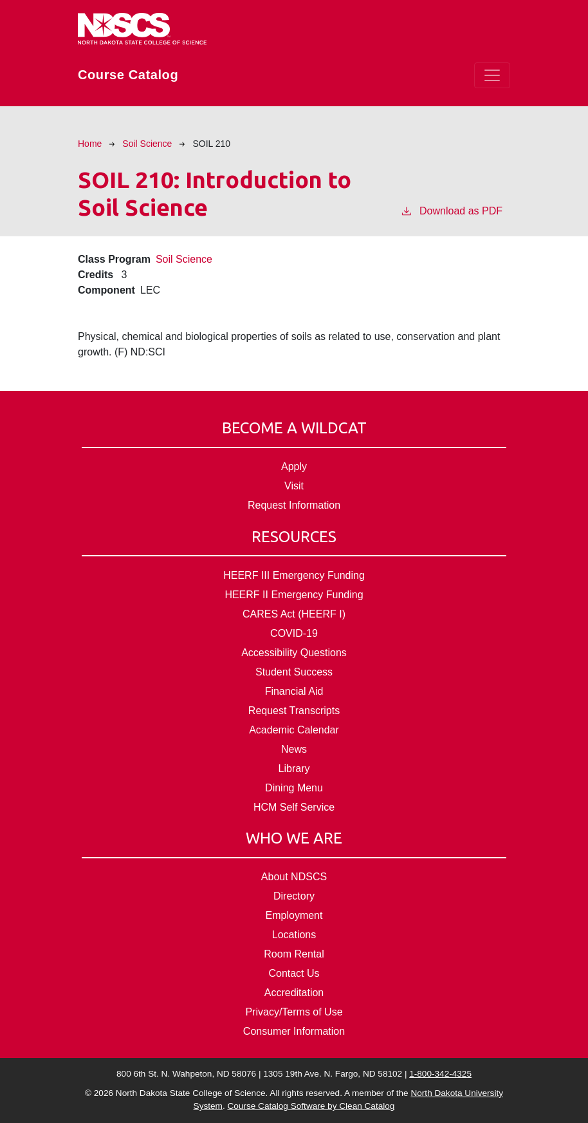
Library (294, 768)
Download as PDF (451, 209)
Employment (294, 915)
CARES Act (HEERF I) (294, 614)
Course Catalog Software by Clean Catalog (310, 1106)
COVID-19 (294, 633)
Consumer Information (294, 1031)
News (294, 749)
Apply (294, 466)
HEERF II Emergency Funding (294, 594)
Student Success (294, 671)
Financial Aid (294, 691)
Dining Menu (294, 787)
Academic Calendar (294, 729)
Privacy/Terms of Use (293, 1011)
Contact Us (293, 973)
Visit (294, 485)
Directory (294, 896)
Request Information (294, 505)
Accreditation (294, 992)
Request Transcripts (294, 710)
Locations (294, 934)
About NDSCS (294, 876)
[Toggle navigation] (492, 75)
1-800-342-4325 (440, 1074)
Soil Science (147, 143)
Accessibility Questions (294, 652)
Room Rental (294, 953)
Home (90, 143)
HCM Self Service (294, 807)
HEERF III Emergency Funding (294, 575)
